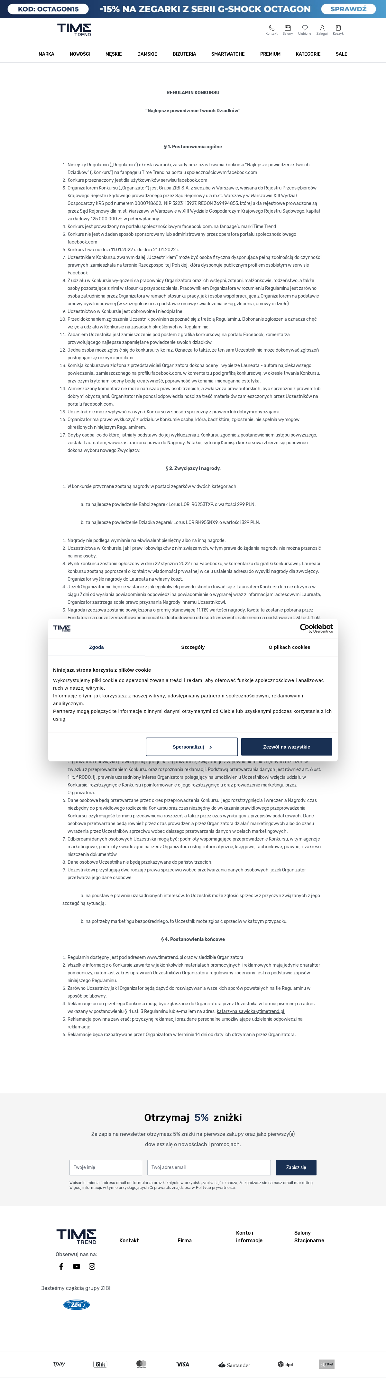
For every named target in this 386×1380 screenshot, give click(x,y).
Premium (270, 61)
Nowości (80, 61)
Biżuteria (184, 61)
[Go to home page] (74, 37)
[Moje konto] (322, 37)
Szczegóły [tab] (193, 647)
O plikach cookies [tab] (289, 647)
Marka (46, 61)
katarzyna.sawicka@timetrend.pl (251, 1019)
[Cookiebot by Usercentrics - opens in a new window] (305, 628)
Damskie (147, 61)
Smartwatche (228, 61)
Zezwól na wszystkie (286, 746)
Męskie (114, 61)
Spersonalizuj (192, 746)
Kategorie (308, 61)
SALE (341, 61)
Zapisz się (296, 1175)
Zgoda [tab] (96, 647)
